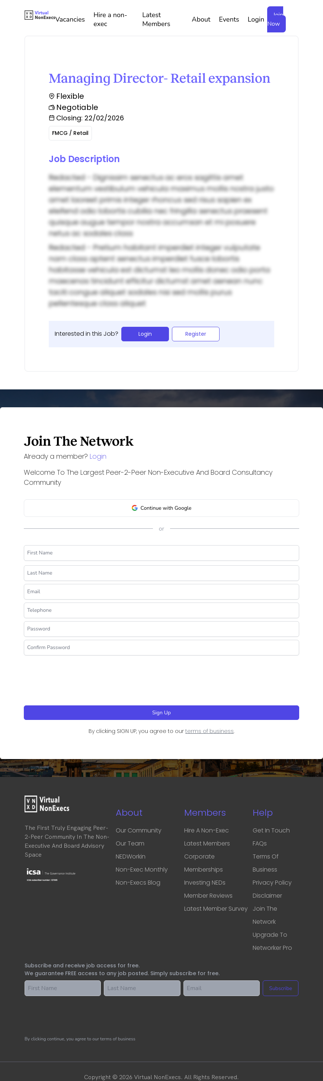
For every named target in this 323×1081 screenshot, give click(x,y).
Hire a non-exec (116, 19)
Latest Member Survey (216, 908)
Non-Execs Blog (138, 882)
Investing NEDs (205, 882)
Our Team (130, 843)
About (204, 19)
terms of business (209, 731)
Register (195, 334)
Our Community (139, 830)
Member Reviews (208, 895)
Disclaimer (267, 895)
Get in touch (271, 830)
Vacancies (72, 19)
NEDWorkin (130, 856)
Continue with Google (162, 508)
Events (231, 19)
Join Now (275, 19)
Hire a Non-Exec (206, 830)
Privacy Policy (272, 882)
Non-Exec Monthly (142, 869)
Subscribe (280, 988)
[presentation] (80, 677)
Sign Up (161, 712)
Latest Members (165, 19)
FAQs (260, 843)
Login (256, 19)
